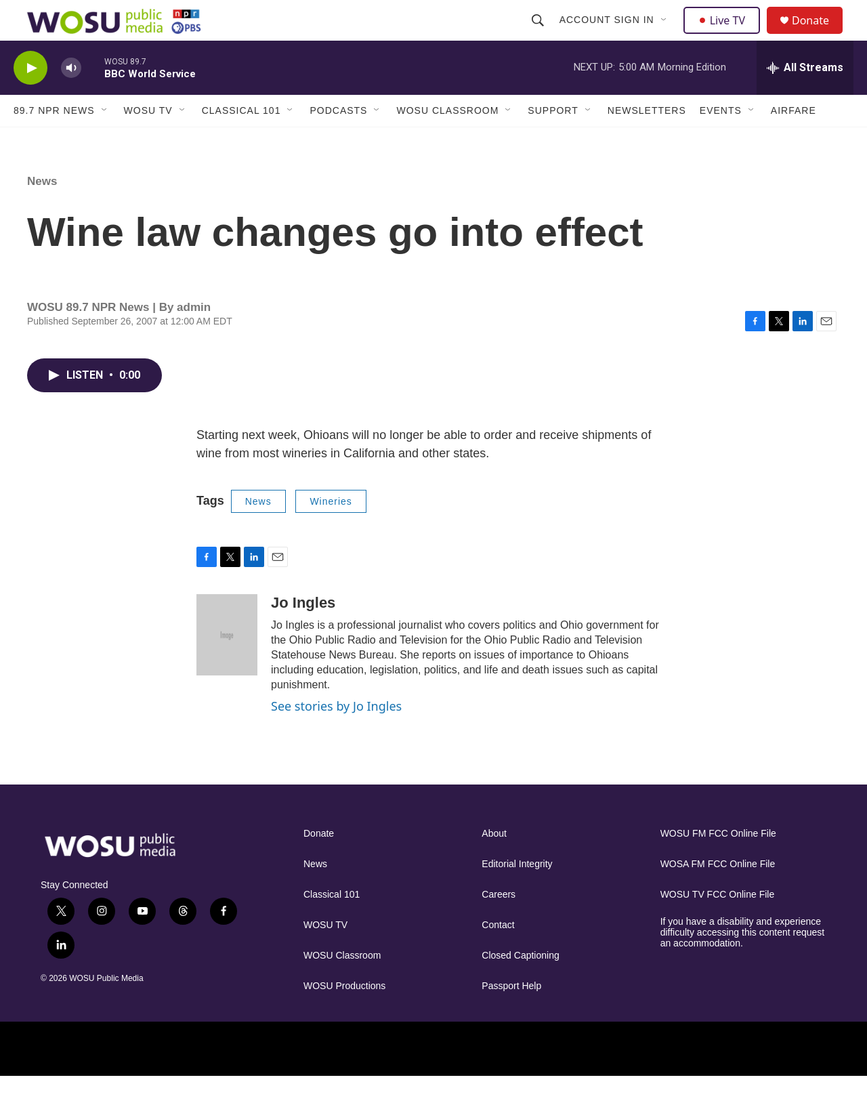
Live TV (725, 35)
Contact (498, 956)
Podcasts (338, 140)
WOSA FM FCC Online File (718, 895)
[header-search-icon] (539, 35)
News (42, 211)
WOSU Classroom (447, 140)
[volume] (71, 98)
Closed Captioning (520, 986)
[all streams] (805, 98)
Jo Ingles (303, 633)
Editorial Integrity (517, 895)
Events (721, 140)
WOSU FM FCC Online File (718, 864)
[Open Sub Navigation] (665, 35)
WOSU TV (148, 140)
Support (553, 140)
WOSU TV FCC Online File (717, 925)
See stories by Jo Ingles (336, 736)
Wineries (331, 531)
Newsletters (647, 140)
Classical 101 (241, 140)
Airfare (793, 140)
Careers (498, 925)
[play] (30, 98)
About (494, 864)
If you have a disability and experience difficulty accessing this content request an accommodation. (742, 963)
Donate (819, 35)
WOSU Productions (344, 1016)
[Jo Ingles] (226, 665)
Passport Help (511, 1016)
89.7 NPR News (54, 140)
